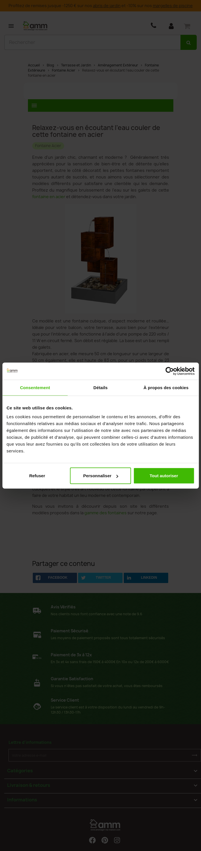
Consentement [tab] (35, 387)
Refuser (37, 475)
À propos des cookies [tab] (165, 387)
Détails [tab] (101, 387)
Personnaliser (100, 475)
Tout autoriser (164, 475)
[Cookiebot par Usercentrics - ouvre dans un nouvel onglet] (169, 371)
